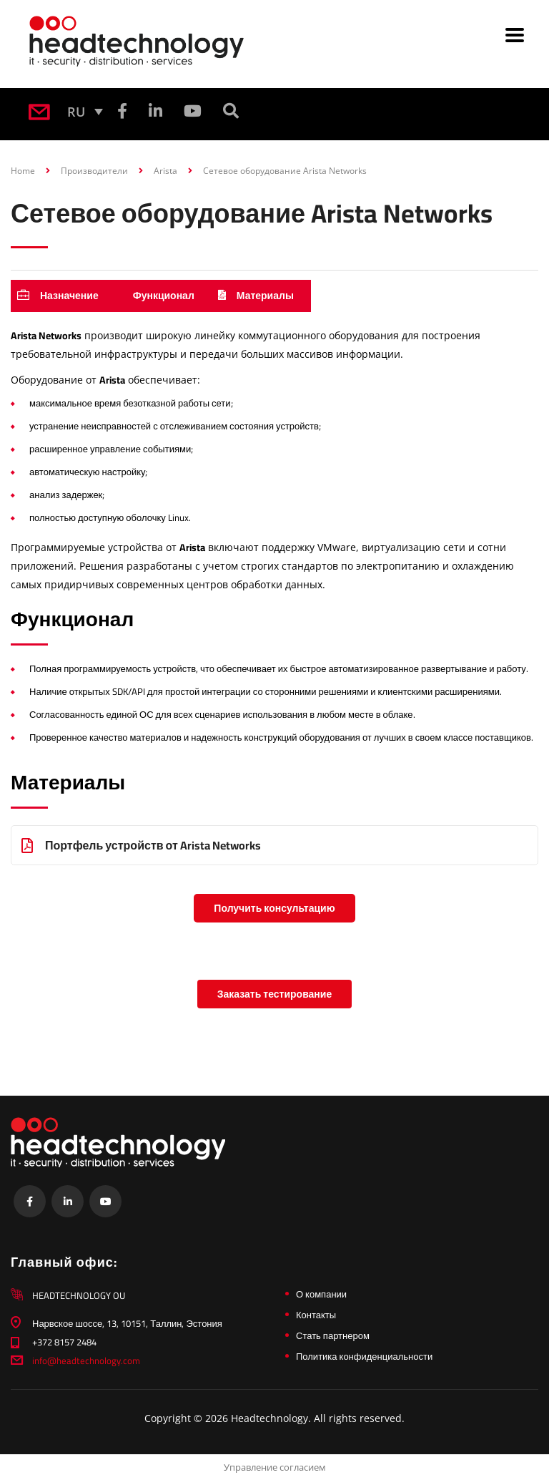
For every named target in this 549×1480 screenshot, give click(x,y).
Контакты (316, 1314)
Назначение (58, 295)
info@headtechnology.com (86, 1360)
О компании (321, 1294)
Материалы (256, 295)
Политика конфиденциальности (364, 1356)
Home (23, 171)
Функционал (163, 295)
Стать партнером (333, 1335)
